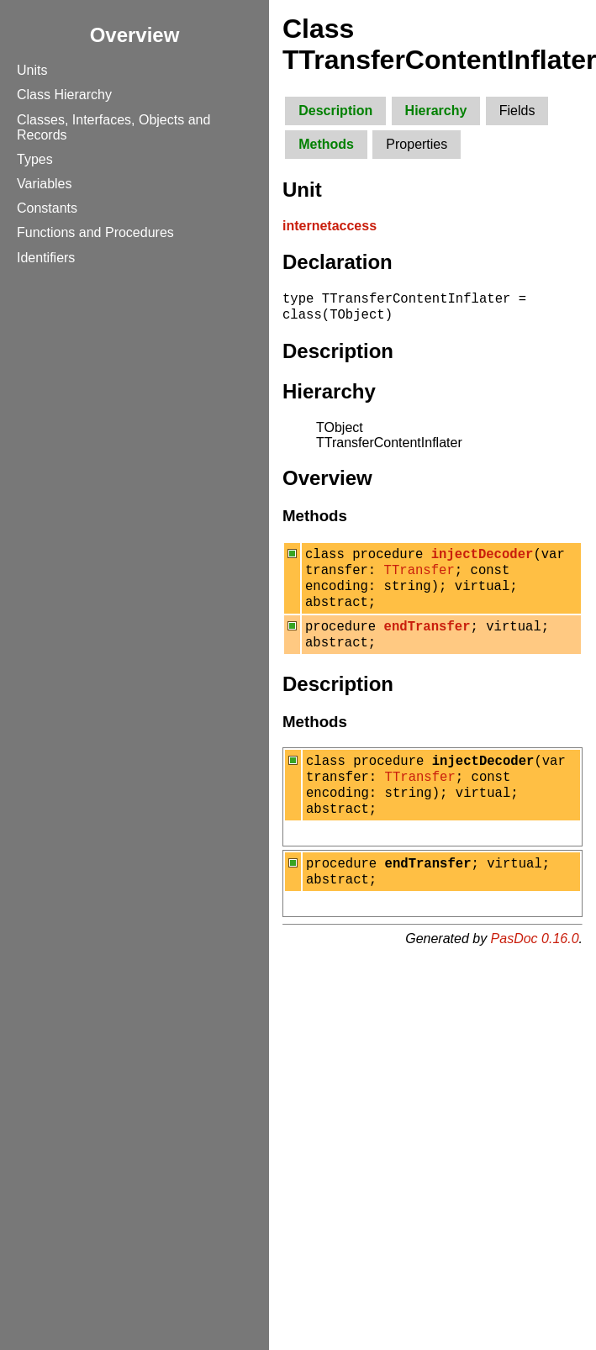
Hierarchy (436, 110)
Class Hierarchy (64, 94)
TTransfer (419, 579)
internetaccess (329, 226)
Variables (44, 184)
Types (35, 159)
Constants (47, 208)
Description (335, 110)
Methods (326, 144)
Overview (135, 35)
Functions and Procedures (95, 232)
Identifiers (46, 257)
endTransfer (427, 643)
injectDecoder (482, 560)
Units (32, 70)
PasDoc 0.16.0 (535, 974)
